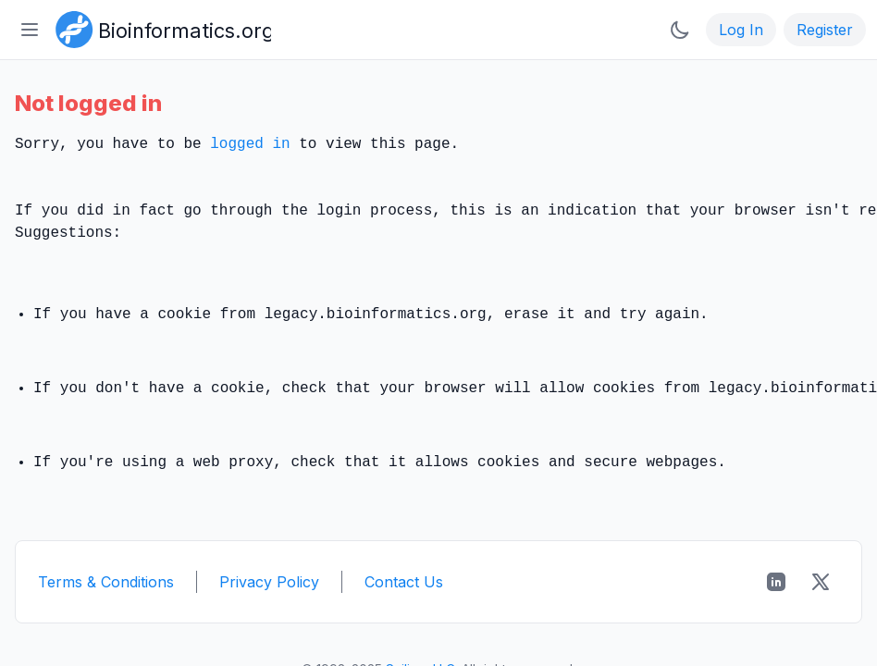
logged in (250, 144)
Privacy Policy (269, 582)
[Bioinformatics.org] (159, 27)
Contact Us (403, 582)
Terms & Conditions (106, 582)
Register (825, 29)
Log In (741, 29)
